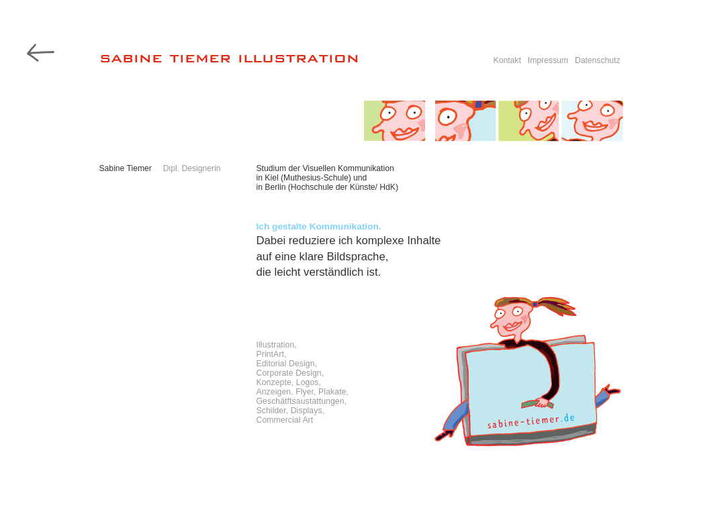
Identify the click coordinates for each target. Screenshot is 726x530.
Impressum (548, 60)
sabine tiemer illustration (229, 57)
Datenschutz (598, 60)
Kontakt (507, 60)
